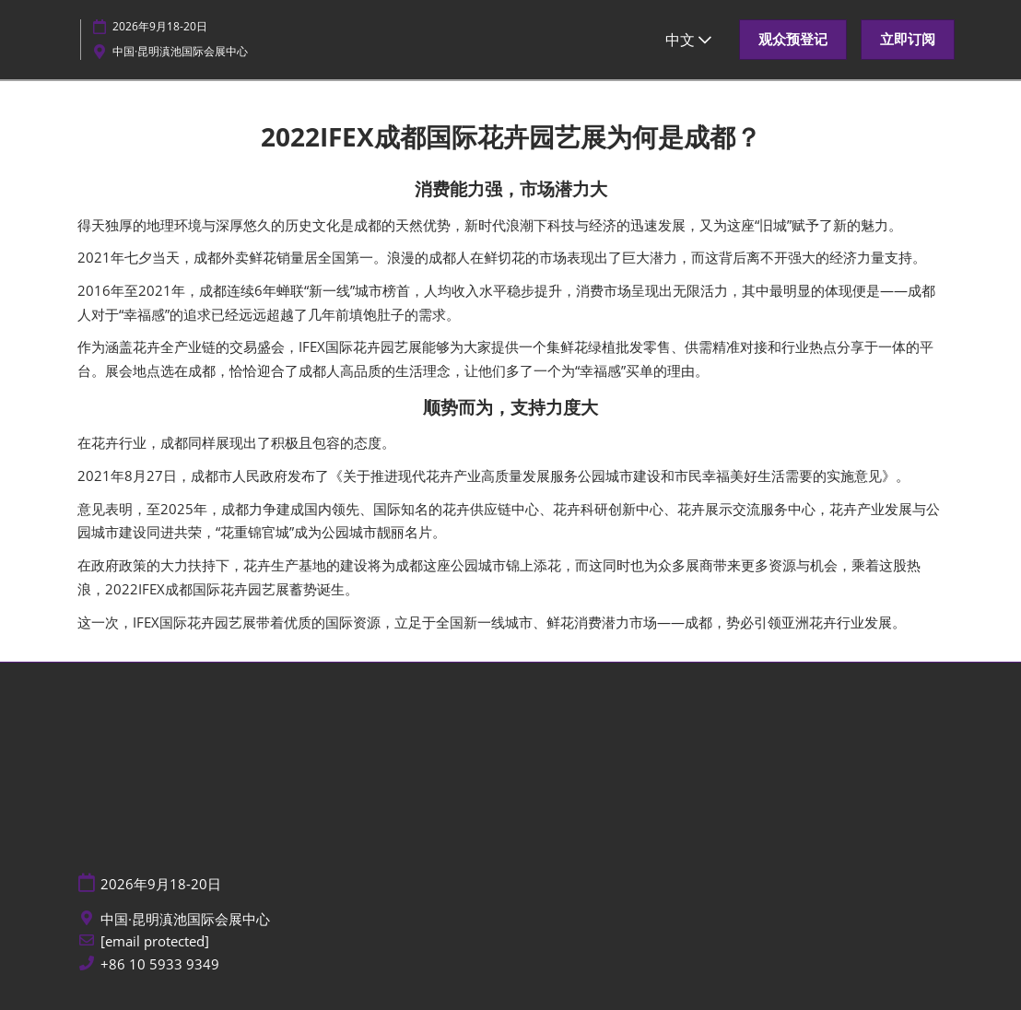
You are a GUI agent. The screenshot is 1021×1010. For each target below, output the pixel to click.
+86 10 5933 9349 (159, 964)
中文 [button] (688, 39)
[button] (793, 39)
